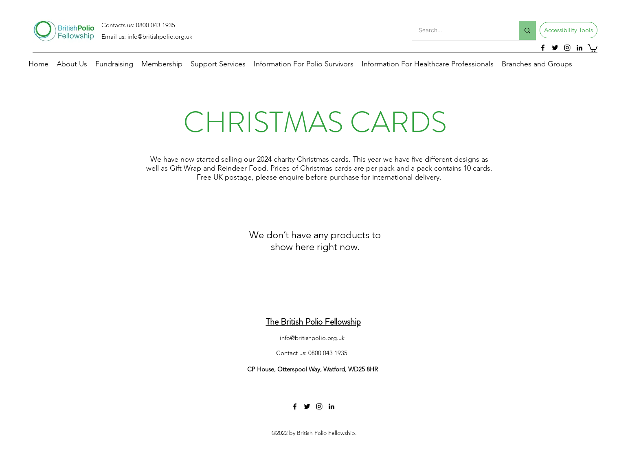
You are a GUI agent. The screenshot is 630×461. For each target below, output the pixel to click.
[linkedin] (579, 48)
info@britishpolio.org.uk (159, 36)
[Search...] (460, 30)
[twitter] (555, 48)
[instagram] (567, 48)
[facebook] (543, 48)
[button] (568, 30)
